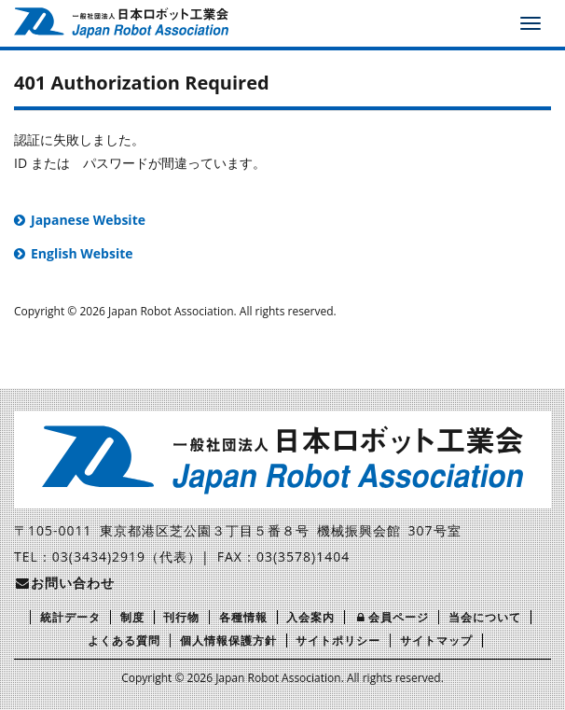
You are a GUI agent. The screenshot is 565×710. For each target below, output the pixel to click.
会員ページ (391, 617)
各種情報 (243, 617)
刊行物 (181, 617)
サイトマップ (436, 640)
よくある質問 (124, 640)
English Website (82, 253)
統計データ (70, 617)
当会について (484, 617)
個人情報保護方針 (228, 640)
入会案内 (310, 617)
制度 (132, 617)
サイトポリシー (338, 640)
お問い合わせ (64, 583)
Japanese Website (88, 220)
